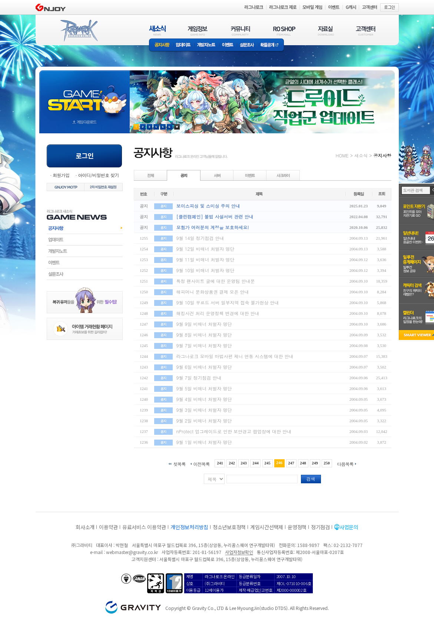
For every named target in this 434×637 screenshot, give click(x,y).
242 (232, 463)
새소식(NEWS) (157, 31)
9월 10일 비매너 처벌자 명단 (205, 270)
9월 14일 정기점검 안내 (200, 238)
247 (291, 463)
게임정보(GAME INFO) (198, 31)
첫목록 (179, 463)
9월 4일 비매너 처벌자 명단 (204, 399)
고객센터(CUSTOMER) (366, 31)
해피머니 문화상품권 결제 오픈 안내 (212, 292)
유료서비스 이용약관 (144, 527)
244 (255, 463)
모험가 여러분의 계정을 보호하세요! (212, 227)
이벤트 (227, 45)
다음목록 (345, 463)
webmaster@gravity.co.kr (132, 552)
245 (267, 463)
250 (327, 463)
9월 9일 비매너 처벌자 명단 (204, 324)
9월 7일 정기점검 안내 (199, 377)
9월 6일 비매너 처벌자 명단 (204, 367)
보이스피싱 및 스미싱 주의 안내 (208, 206)
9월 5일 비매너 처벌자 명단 (204, 388)
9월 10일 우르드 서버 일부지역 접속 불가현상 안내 (227, 302)
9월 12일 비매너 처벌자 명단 (205, 249)
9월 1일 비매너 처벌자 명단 (204, 442)
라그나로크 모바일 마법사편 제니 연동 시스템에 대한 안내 (235, 356)
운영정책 (297, 527)
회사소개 (85, 527)
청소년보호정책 (229, 527)
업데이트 (183, 45)
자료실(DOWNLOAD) (325, 31)
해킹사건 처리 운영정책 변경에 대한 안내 (217, 313)
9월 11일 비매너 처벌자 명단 (205, 259)
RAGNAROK (78, 31)
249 (315, 463)
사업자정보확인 (239, 552)
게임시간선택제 (266, 527)
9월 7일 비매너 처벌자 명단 (204, 345)
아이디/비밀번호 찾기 (98, 175)
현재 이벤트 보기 (177, 127)
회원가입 (61, 175)
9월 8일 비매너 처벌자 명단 (204, 334)
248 (303, 463)
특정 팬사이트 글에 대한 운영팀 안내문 (215, 281)
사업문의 (348, 527)
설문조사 (247, 45)
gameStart (84, 95)
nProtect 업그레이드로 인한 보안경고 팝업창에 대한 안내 (234, 431)
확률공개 (271, 45)
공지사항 (161, 45)
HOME (342, 155)
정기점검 (320, 527)
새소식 (361, 155)
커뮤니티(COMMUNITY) (240, 31)
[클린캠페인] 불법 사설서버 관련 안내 (215, 216)
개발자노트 (206, 45)
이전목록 (201, 463)
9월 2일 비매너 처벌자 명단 (204, 420)
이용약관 (108, 527)
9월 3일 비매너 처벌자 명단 (204, 410)
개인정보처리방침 (189, 527)
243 (244, 463)
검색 (311, 479)
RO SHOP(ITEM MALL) (284, 31)
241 (220, 463)
